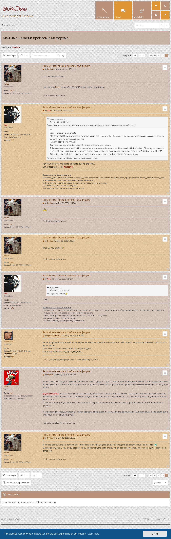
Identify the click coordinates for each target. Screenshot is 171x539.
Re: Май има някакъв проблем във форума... (67, 65)
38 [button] (163, 55)
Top (168, 519)
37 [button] (159, 55)
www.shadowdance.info (111, 136)
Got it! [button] (155, 534)
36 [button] (155, 55)
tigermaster (55, 119)
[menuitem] (156, 5)
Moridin (16, 47)
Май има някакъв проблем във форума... (37, 37)
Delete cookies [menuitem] (153, 519)
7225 (12, 131)
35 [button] (151, 55)
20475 (12, 90)
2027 (12, 393)
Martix (6, 386)
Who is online (13, 494)
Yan (5, 125)
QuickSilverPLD (10, 341)
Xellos (6, 84)
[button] (134, 55)
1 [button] (143, 55)
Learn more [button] (93, 534)
